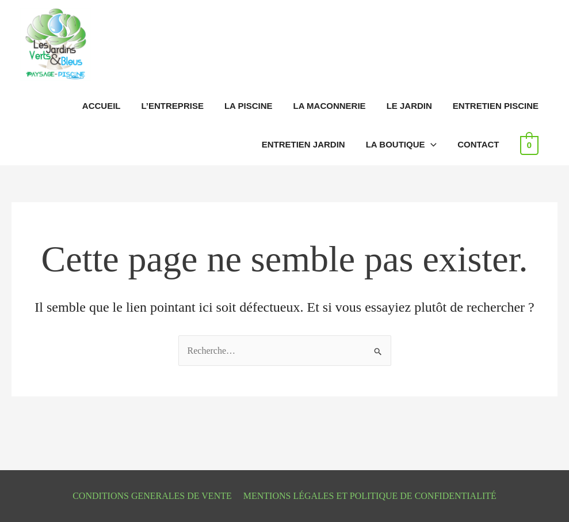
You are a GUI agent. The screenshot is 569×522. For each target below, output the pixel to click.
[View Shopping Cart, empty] (529, 144)
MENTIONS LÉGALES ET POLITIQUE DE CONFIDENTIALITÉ (370, 496)
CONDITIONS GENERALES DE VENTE (152, 496)
